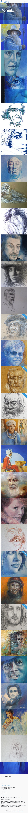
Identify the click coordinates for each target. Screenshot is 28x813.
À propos (20, 797)
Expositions (2, 779)
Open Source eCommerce (18, 811)
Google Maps (4, 795)
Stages (2, 778)
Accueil (2, 777)
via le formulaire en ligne (6, 785)
